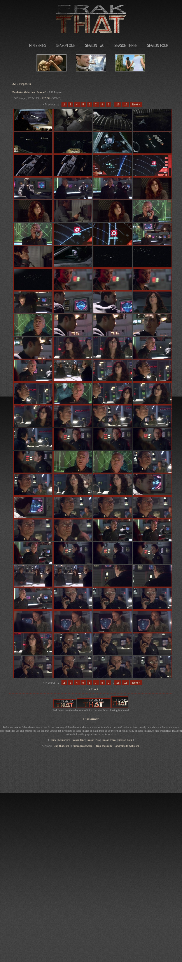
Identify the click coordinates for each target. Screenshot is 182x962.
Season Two (94, 44)
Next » (136, 104)
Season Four (157, 44)
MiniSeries (24, 44)
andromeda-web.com (127, 745)
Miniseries (64, 740)
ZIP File (46, 98)
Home (53, 740)
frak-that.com (104, 745)
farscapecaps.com (82, 745)
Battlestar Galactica (23, 92)
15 (117, 104)
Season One (64, 44)
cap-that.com (61, 745)
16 (125, 104)
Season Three (126, 44)
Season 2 (42, 92)
